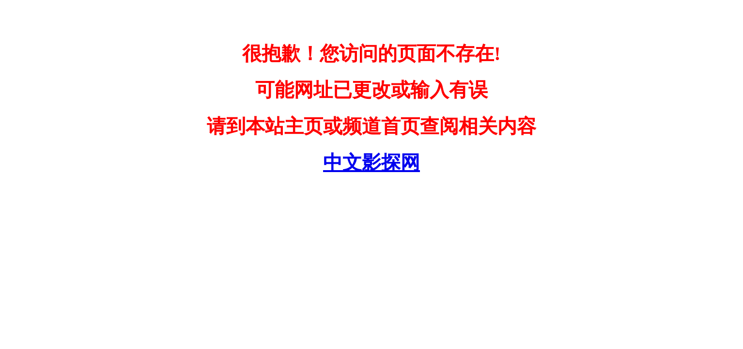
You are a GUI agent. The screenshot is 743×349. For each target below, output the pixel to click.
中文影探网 (371, 163)
